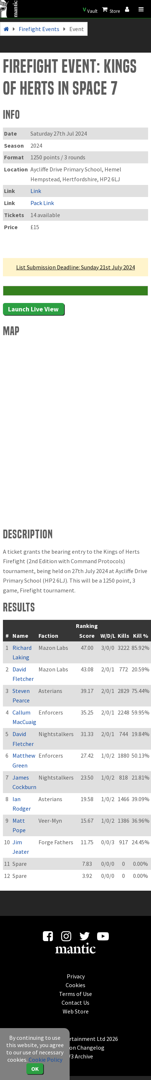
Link (35, 190)
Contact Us (75, 1002)
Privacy (76, 976)
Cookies (75, 985)
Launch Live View (33, 309)
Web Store (76, 1011)
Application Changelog (75, 1047)
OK (35, 1068)
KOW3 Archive (75, 1056)
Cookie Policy (45, 1059)
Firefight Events (39, 29)
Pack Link (42, 202)
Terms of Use (75, 993)
